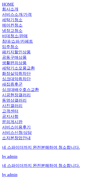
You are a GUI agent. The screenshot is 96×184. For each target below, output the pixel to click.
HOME (8, 4)
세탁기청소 (12, 20)
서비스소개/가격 (17, 14)
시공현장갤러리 (16, 95)
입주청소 (10, 46)
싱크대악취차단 (16, 79)
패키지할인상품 (16, 52)
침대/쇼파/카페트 (17, 41)
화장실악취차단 (16, 73)
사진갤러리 (12, 105)
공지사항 (10, 116)
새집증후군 (12, 84)
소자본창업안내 (16, 138)
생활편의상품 (14, 63)
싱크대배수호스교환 (20, 89)
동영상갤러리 (14, 100)
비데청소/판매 (15, 36)
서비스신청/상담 (17, 132)
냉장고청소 (12, 30)
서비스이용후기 (16, 127)
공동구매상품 (14, 57)
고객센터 (10, 111)
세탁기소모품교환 (18, 68)
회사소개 (10, 9)
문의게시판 (12, 122)
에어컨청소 (12, 25)
